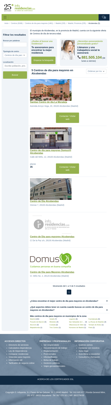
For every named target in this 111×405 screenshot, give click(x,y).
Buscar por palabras (11, 41)
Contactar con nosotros (89, 348)
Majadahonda (35, 327)
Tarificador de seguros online (22, 363)
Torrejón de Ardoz (94, 325)
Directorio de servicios (19, 345)
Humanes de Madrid (76, 327)
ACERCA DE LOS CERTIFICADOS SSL (55, 379)
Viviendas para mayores (19, 357)
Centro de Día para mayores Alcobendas (52, 236)
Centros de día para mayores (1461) (39, 23)
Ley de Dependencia (18, 351)
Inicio (6, 23)
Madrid (32, 319)
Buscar (15, 75)
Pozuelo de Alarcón (37, 322)
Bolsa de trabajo (51, 360)
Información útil (15, 360)
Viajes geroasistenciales (54, 366)
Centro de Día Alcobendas (44, 201)
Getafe (52, 319)
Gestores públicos (52, 363)
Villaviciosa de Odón (76, 325)
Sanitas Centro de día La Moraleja (48, 102)
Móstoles (53, 322)
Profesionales (50, 354)
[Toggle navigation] (5, 17)
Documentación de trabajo (55, 348)
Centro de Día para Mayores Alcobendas (52, 272)
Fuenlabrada (93, 319)
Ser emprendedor (51, 345)
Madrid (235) (60, 23)
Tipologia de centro (11, 51)
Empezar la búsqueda (43, 60)
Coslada (53, 325)
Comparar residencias (18, 354)
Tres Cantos (54, 327)
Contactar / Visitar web (68, 117)
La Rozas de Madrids (96, 322)
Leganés (72, 319)
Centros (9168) (17, 23)
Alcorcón (33, 325)
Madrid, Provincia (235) (77, 23)
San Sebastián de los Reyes (77, 322)
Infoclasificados (51, 357)
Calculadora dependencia (20, 348)
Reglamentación (51, 351)
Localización (8, 62)
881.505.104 (92, 57)
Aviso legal (83, 351)
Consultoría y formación (89, 357)
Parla (90, 327)
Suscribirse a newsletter (89, 354)
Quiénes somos (86, 345)
